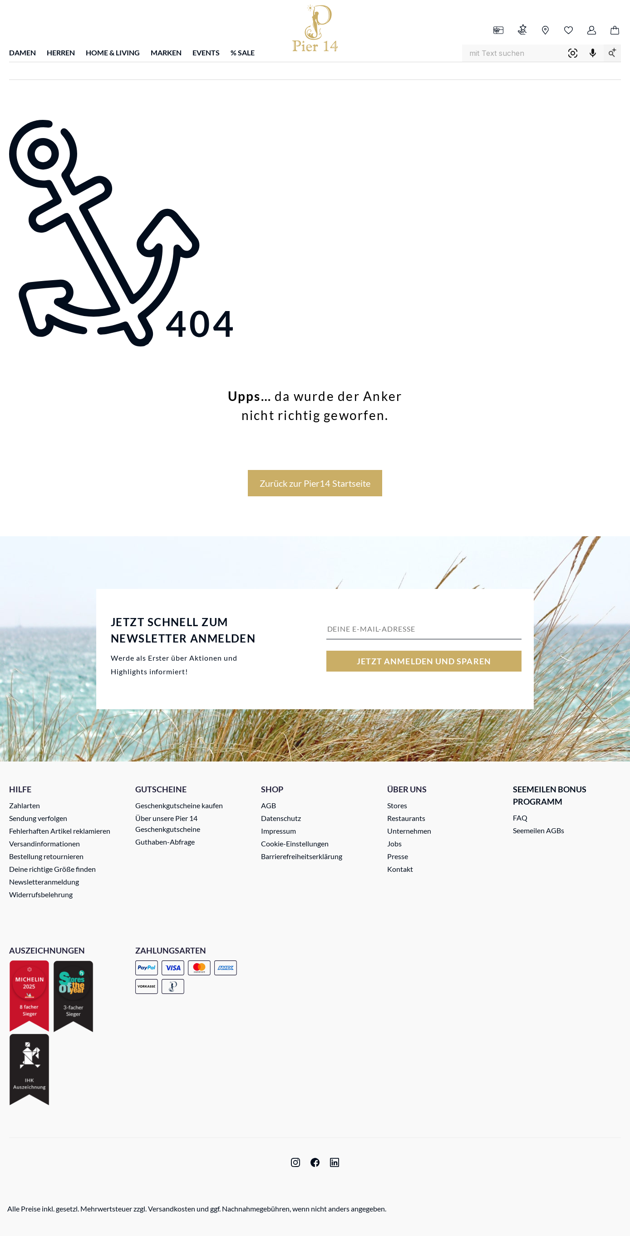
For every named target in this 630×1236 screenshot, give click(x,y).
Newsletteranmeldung (44, 881)
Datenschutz (281, 818)
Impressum (278, 830)
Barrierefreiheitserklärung (301, 856)
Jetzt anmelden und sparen (424, 661)
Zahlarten (24, 805)
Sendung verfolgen (38, 818)
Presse (397, 856)
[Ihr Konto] (591, 31)
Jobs (394, 843)
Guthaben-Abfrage (165, 841)
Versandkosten (171, 1208)
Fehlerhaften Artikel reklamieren (59, 830)
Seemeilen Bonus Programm (549, 795)
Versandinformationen (44, 843)
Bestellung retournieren (46, 856)
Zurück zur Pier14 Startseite (315, 483)
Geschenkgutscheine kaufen (179, 805)
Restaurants (406, 818)
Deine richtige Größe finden (52, 869)
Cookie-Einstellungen (295, 843)
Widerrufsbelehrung (41, 894)
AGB (268, 805)
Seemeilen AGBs (538, 830)
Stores (397, 805)
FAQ (520, 817)
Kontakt (400, 869)
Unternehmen (409, 830)
